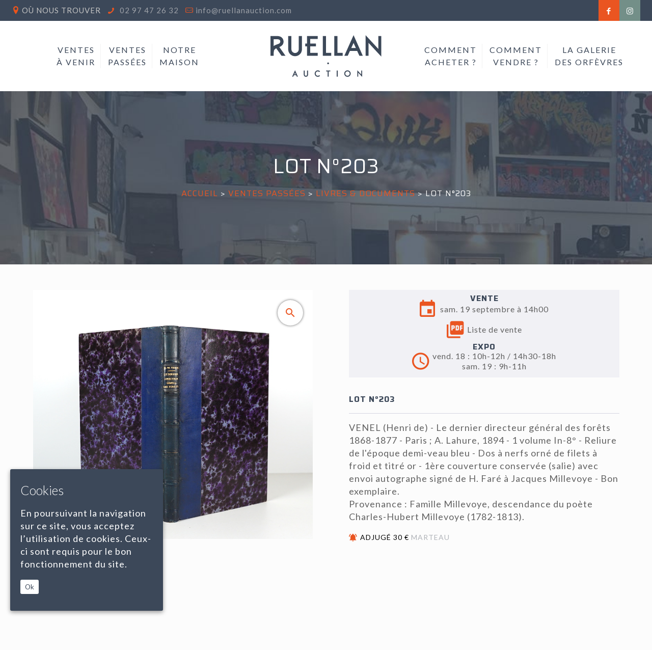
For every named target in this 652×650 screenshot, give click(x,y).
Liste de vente (484, 329)
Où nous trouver (61, 10)
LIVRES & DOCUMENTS (365, 193)
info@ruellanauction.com (244, 10)
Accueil (199, 193)
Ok (29, 587)
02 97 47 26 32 (148, 10)
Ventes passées (267, 193)
